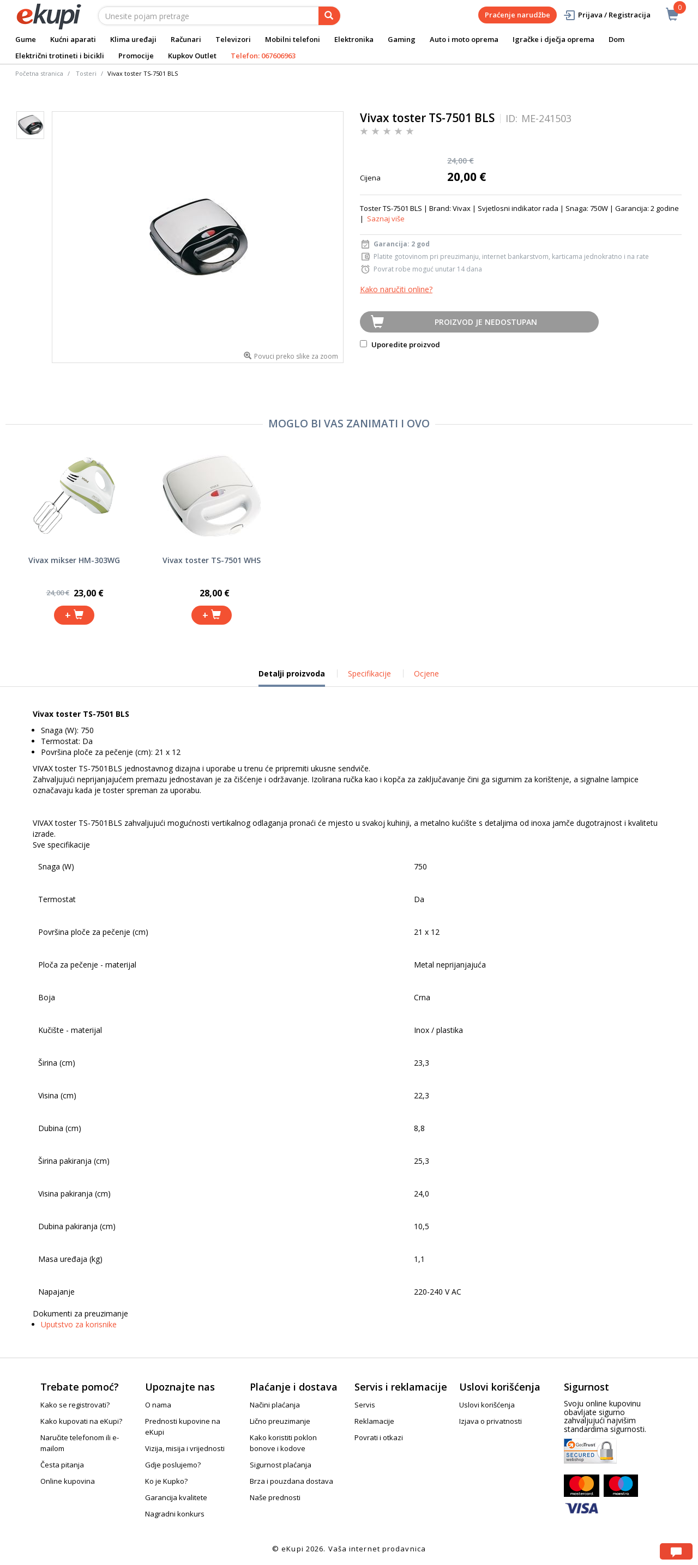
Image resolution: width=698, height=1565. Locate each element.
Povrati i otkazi (378, 1437)
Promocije (136, 56)
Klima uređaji (133, 39)
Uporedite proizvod (400, 344)
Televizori (233, 39)
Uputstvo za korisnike (79, 1324)
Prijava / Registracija (607, 15)
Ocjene (426, 673)
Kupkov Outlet (192, 56)
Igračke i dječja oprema (553, 39)
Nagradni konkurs (174, 1514)
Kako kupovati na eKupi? (81, 1421)
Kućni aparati (73, 39)
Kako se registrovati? (75, 1405)
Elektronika (354, 39)
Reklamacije (374, 1421)
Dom (616, 39)
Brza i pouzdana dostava (291, 1481)
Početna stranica (39, 73)
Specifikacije (369, 673)
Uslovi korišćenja (487, 1405)
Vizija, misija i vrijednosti (185, 1448)
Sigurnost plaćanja (280, 1465)
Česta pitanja (62, 1465)
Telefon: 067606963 (263, 56)
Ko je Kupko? (166, 1481)
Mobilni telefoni (292, 39)
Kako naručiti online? (396, 289)
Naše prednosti (275, 1497)
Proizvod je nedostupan (486, 322)
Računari (186, 39)
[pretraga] (329, 16)
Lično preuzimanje (280, 1421)
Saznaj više (386, 218)
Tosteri (86, 73)
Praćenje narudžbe (517, 15)
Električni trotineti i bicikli (59, 56)
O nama (158, 1405)
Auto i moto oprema (464, 39)
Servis (364, 1405)
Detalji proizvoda (291, 677)
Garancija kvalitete (176, 1497)
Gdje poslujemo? (173, 1465)
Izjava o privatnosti (490, 1421)
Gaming (402, 39)
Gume (25, 39)
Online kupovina (67, 1481)
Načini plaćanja (275, 1405)
